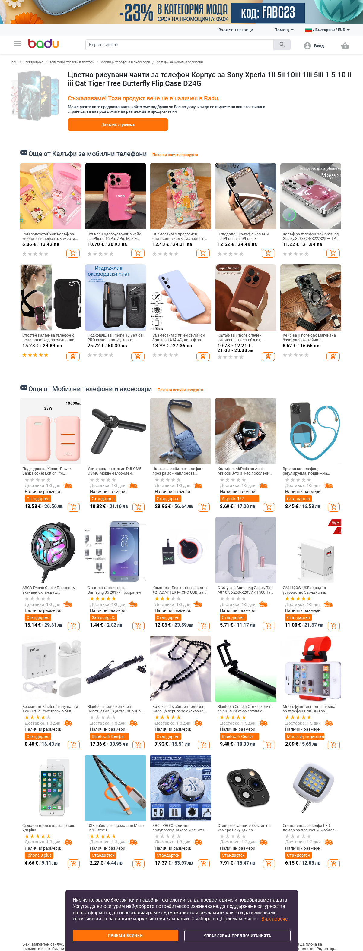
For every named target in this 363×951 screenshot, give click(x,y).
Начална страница (118, 124)
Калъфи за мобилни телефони (179, 62)
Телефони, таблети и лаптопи (71, 62)
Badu (13, 62)
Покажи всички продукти (175, 154)
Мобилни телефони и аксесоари (125, 62)
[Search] (179, 44)
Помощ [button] (284, 29)
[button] (17, 43)
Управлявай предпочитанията (237, 936)
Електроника (33, 62)
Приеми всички (125, 936)
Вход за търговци (235, 29)
